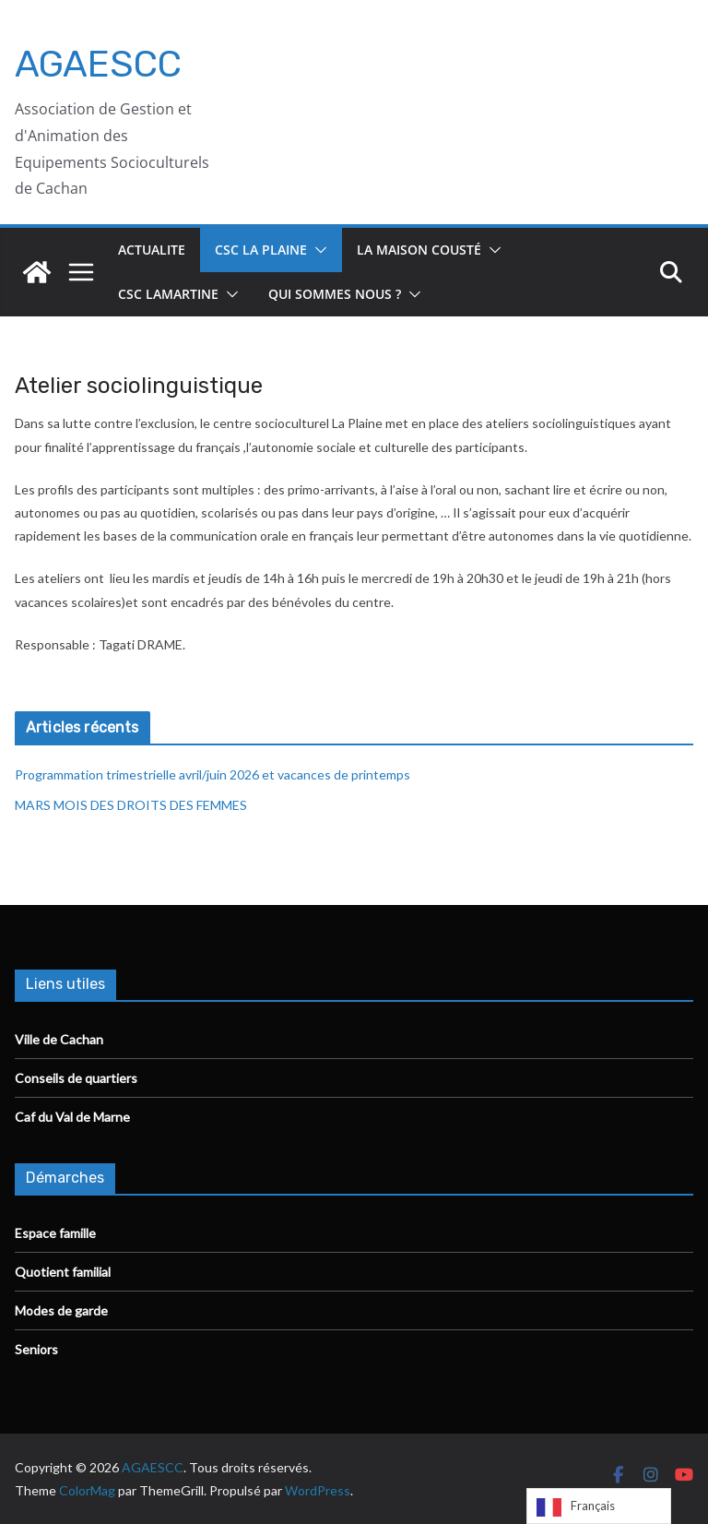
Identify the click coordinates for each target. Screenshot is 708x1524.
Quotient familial (63, 1272)
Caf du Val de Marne (72, 1117)
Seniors (36, 1349)
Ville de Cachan (59, 1039)
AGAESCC (98, 64)
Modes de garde (61, 1310)
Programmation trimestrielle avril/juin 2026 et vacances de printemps (212, 774)
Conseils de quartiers (76, 1078)
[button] (317, 250)
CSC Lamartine (168, 294)
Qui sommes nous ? (334, 294)
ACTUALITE (151, 249)
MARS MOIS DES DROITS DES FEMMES (131, 805)
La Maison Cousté (419, 249)
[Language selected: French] (598, 1506)
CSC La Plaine (261, 249)
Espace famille (55, 1233)
